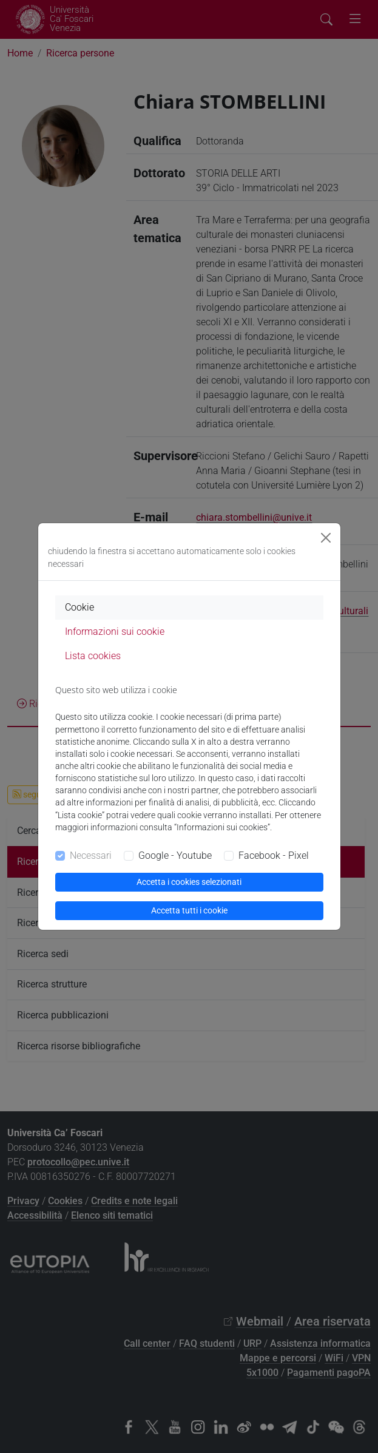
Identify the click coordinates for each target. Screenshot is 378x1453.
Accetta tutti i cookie (189, 910)
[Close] (326, 537)
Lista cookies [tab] (93, 656)
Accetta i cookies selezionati (189, 882)
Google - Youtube (175, 855)
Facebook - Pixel (273, 855)
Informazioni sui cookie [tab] (114, 631)
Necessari (91, 855)
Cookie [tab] (79, 607)
